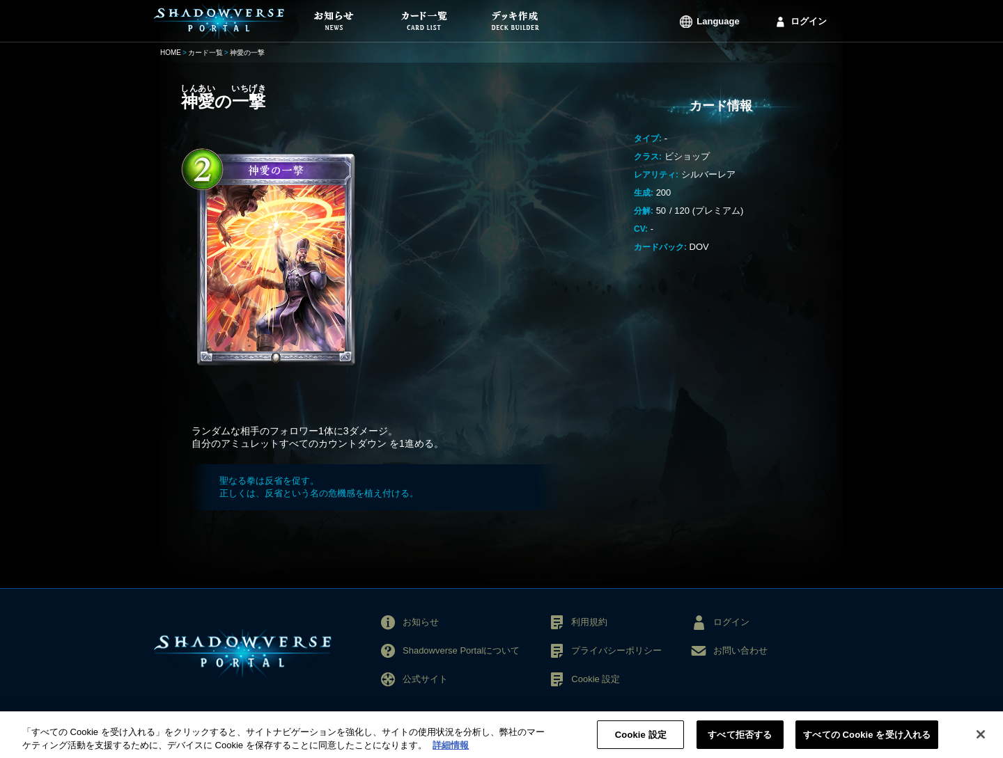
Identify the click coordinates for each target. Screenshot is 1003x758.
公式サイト (425, 679)
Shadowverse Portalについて (461, 650)
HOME (170, 52)
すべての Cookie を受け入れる (867, 739)
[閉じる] (980, 738)
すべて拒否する (740, 739)
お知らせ (421, 622)
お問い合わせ (740, 650)
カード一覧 (205, 52)
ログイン (809, 21)
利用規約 (589, 622)
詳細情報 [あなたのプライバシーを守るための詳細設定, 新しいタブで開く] (451, 749)
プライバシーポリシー (616, 650)
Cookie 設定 (595, 679)
